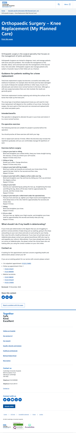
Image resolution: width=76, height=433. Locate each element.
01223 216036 (9, 283)
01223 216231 (9, 269)
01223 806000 (9, 272)
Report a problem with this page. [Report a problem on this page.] (13, 305)
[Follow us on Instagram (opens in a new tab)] (16, 400)
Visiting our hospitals (9, 331)
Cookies (41, 414)
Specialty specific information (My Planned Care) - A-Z (23, 11)
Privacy (34, 414)
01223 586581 (9, 277)
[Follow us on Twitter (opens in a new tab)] (5, 400)
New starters (7, 361)
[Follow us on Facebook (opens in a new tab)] (9, 400)
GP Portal (13, 414)
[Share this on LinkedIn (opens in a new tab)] (7, 297)
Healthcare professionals (10, 351)
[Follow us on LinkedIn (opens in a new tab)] (20, 400)
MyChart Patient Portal (9, 356)
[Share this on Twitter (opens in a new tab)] (3, 297)
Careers (5, 414)
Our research (7, 341)
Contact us (6, 388)
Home (3, 11)
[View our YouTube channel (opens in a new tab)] (13, 400)
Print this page (7, 39)
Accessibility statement (24, 414)
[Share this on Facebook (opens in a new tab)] (11, 297)
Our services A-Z (7, 336)
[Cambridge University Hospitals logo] (9, 4)
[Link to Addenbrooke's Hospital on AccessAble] (29, 426)
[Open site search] (58, 5)
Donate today (9, 406)
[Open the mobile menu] (67, 4)
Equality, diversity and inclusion (12, 346)
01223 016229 (9, 280)
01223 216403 (26, 264)
